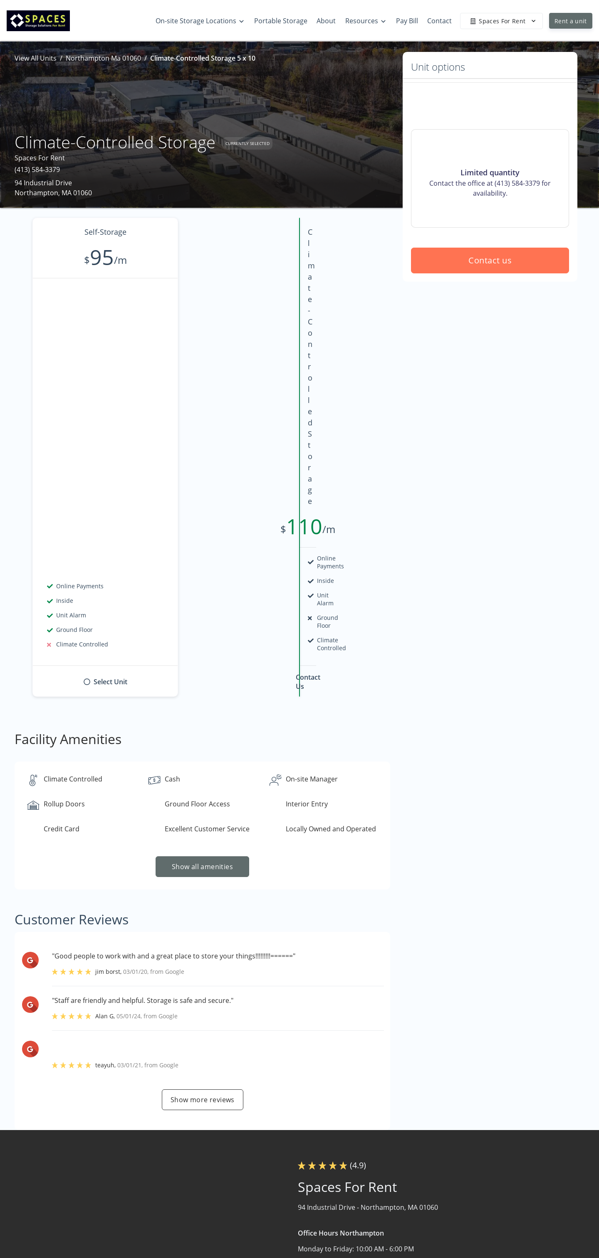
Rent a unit (570, 21)
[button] (57, 1209)
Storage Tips (481, 1196)
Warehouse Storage (394, 1196)
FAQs (470, 1179)
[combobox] (117, 1182)
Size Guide (478, 1212)
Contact (375, 1228)
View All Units (36, 58)
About (372, 1212)
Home (372, 1163)
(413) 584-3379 (37, 169)
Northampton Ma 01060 (103, 58)
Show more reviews (203, 802)
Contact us (490, 320)
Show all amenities (202, 569)
